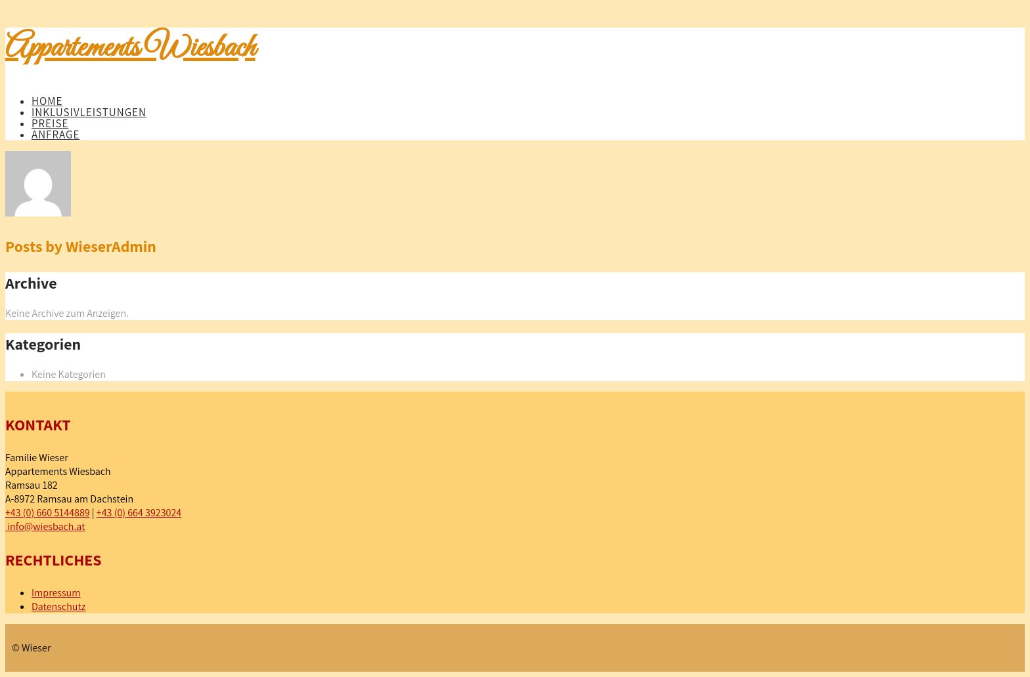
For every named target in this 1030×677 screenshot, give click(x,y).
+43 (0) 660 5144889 (47, 513)
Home (47, 101)
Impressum (56, 593)
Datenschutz (58, 606)
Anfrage (55, 134)
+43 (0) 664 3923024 (139, 513)
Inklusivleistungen (89, 112)
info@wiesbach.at (45, 526)
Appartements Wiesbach (130, 48)
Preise (50, 123)
